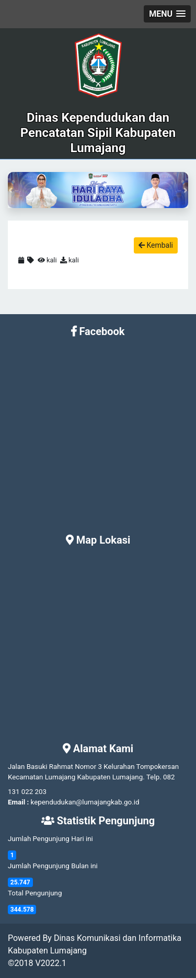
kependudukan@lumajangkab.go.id (85, 802)
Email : (18, 802)
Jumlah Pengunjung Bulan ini (53, 866)
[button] (167, 13)
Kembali (156, 245)
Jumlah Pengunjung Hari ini (50, 839)
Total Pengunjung (35, 893)
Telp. (154, 777)
